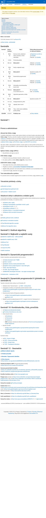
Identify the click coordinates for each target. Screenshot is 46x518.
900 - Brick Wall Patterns (10, 267)
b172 (5, 4)
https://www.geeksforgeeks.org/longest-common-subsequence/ (22, 301)
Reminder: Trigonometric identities (10, 356)
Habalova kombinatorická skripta (12, 310)
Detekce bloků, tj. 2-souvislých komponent (14, 210)
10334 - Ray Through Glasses (11, 269)
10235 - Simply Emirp (9, 342)
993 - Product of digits (9, 338)
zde (42, 175)
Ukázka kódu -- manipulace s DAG (10, 274)
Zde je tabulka (34, 113)
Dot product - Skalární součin (9, 191)
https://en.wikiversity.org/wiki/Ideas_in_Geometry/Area (25, 393)
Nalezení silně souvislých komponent (13, 212)
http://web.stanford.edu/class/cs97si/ (21, 390)
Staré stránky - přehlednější (8, 42)
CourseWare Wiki (8, 2)
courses (10, 4)
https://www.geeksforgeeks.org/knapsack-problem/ (19, 295)
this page (12, 13)
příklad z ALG (9, 297)
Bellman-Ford (5, 242)
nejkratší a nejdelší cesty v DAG (9, 239)
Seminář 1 (4, 21)
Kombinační (9, 316)
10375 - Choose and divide (10, 340)
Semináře (3, 19)
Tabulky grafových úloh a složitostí (10, 217)
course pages (36, 11)
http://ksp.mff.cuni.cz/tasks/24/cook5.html (12, 365)
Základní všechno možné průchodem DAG (14, 263)
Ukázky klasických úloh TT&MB (11, 260)
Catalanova (9, 320)
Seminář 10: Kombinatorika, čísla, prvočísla (10, 32)
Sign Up (4, 138)
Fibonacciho (9, 318)
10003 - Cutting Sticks (25, 286)
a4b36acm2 (17, 4)
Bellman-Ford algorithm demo (9, 226)
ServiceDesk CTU (33, 413)
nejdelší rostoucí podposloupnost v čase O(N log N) (16, 265)
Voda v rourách (7, 262)
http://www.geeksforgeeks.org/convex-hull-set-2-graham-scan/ (20, 389)
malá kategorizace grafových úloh (10, 189)
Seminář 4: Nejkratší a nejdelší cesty (9, 27)
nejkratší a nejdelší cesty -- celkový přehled (12, 236)
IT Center (29, 411)
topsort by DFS (6, 247)
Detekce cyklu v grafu (9, 202)
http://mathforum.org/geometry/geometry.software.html (16, 371)
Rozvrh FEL (18, 39)
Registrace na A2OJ (36, 54)
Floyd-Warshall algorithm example (10, 223)
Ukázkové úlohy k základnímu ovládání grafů (11, 24)
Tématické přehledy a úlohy (8, 23)
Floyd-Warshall (5, 245)
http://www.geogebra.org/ (21, 374)
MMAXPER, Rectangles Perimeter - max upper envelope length (19, 271)
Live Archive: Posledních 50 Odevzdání (23, 166)
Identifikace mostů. (9, 206)
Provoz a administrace (7, 22)
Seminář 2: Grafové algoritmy (7, 26)
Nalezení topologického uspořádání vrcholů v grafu (16, 204)
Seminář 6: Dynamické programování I (9, 28)
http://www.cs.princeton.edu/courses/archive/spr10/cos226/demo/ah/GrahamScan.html (24, 387)
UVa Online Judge (18, 142)
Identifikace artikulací (9, 208)
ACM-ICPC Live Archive (30, 142)
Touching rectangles (17, 383)
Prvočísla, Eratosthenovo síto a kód (12, 312)
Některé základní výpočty (8, 351)
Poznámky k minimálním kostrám (10, 220)
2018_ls (24, 4)
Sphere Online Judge (7, 142)
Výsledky (33, 55)
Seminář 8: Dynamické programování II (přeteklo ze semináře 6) (14, 30)
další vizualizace (6, 250)
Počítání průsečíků (6, 353)
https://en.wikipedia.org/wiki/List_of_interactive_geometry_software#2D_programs (22, 369)
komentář (40, 399)
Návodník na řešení (6, 186)
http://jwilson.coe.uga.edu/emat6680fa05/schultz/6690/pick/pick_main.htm (21, 361)
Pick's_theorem (5, 359)
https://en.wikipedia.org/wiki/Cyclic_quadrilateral (24, 396)
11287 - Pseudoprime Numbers (11, 344)
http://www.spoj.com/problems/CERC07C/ (22, 399)
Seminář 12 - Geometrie (6, 33)
